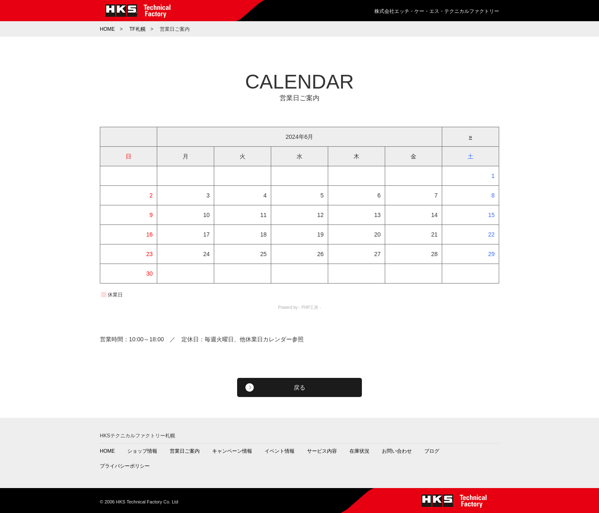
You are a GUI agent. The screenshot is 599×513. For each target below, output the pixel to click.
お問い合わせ (397, 451)
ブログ (431, 451)
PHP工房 (310, 307)
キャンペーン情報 (232, 451)
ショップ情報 (142, 451)
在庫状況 (359, 451)
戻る (299, 387)
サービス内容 (322, 451)
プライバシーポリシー (125, 466)
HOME (107, 29)
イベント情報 (280, 451)
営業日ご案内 (185, 451)
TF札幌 (137, 29)
